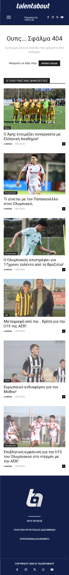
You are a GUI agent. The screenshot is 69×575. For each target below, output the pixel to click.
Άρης (7, 128)
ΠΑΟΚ (7, 380)
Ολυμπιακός (10, 192)
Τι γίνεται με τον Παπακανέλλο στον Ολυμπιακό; (31, 201)
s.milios (8, 143)
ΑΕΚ (6, 315)
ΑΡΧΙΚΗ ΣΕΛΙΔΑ (49, 63)
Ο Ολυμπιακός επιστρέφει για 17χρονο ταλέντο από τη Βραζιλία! (33, 262)
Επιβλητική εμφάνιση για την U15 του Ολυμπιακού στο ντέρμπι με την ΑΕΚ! (33, 456)
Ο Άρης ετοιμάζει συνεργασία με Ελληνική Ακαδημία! (32, 136)
